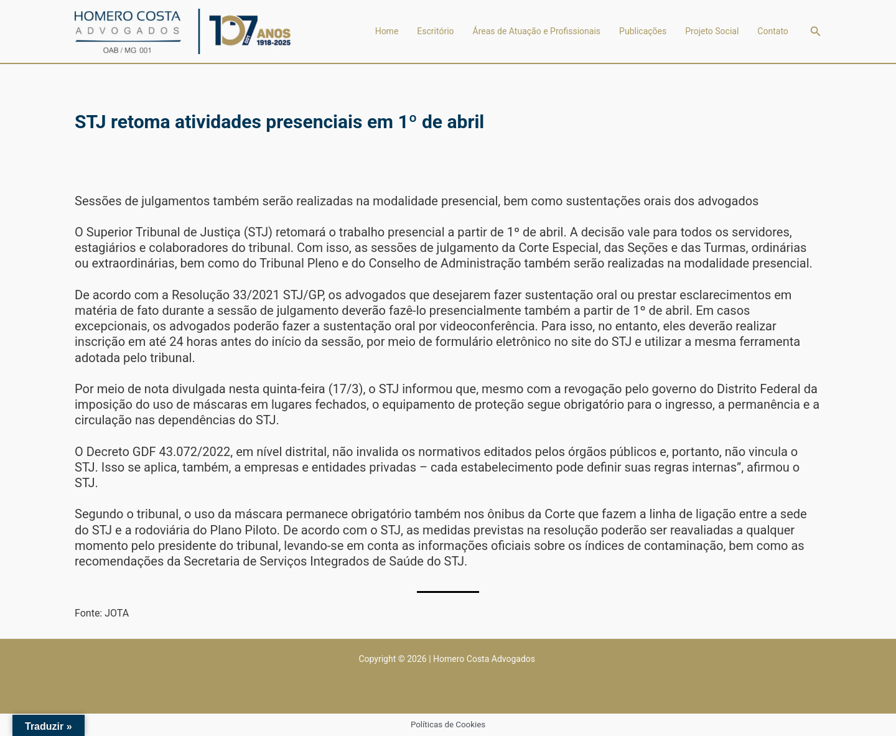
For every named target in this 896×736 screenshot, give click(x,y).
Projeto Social (712, 31)
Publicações (642, 31)
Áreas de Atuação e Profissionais (537, 31)
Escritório (435, 31)
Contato (772, 31)
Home (387, 31)
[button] (815, 31)
